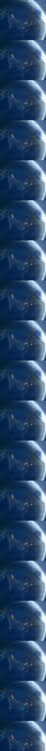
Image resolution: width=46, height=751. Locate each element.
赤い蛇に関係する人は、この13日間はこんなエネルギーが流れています (23, 52)
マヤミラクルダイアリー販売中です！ (18, 61)
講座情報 (12, 59)
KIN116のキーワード (12, 50)
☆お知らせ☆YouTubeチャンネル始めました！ (17, 46)
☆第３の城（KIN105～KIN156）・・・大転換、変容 (19, 48)
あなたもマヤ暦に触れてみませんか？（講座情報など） (19, 55)
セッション (12, 57)
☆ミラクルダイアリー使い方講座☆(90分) (19, 63)
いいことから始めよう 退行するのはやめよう (18, 54)
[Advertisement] (14, 624)
